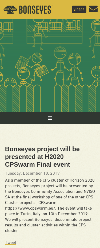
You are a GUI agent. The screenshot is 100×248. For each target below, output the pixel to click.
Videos (79, 9)
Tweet (10, 242)
